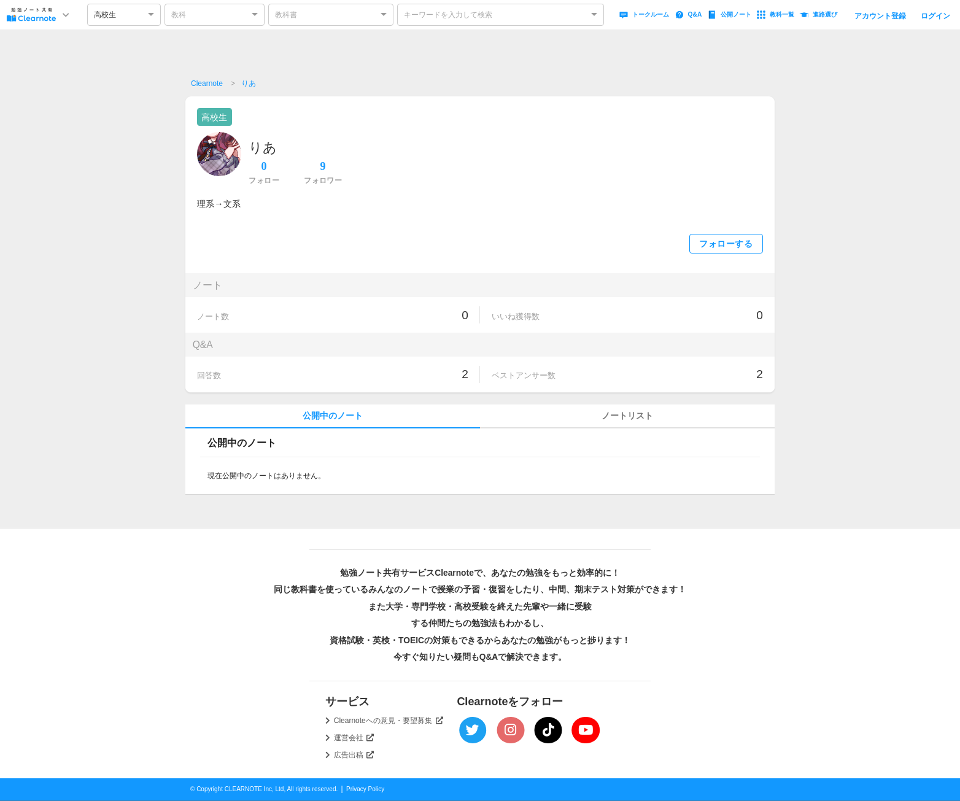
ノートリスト (627, 415)
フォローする (726, 244)
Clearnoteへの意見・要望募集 (388, 720)
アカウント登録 (880, 16)
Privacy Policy (365, 789)
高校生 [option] (105, 14)
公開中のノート (333, 415)
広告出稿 (354, 755)
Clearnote (207, 83)
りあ (248, 83)
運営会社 (354, 737)
